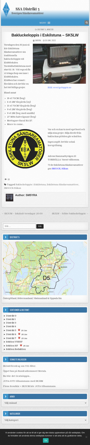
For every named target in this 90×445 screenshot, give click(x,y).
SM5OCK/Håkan (12, 188)
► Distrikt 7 (15, 338)
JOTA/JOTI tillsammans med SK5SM (23, 381)
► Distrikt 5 (15, 330)
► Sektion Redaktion (14, 349)
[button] (42, 23)
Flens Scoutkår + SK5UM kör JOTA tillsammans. (29, 386)
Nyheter (50, 29)
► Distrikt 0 (9, 316)
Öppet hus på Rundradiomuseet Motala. (24, 371)
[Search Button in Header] (87, 22)
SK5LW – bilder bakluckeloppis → (70, 213)
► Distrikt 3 (9, 323)
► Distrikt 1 (9, 319)
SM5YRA (38, 40)
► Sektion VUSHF (13, 342)
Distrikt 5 (42, 29)
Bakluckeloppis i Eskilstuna (31, 184)
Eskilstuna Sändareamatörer (63, 184)
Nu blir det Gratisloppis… (17, 376)
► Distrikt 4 (9, 326)
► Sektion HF (16, 345)
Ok (45, 440)
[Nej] (86, 436)
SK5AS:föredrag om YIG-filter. (19, 366)
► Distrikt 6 (15, 334)
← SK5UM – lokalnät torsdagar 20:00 (22, 213)
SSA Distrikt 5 (27, 8)
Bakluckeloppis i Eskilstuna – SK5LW (45, 35)
